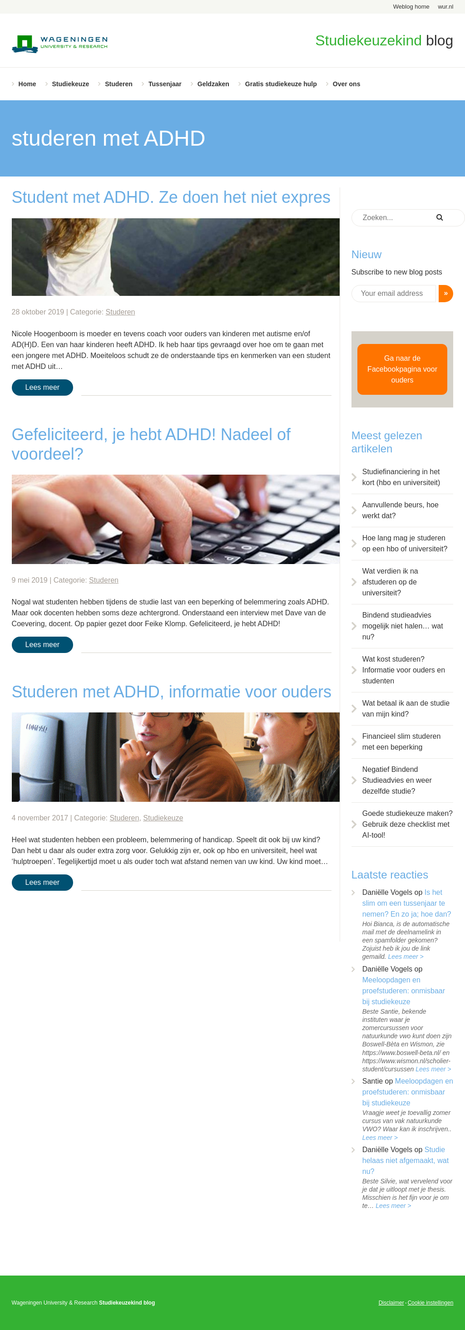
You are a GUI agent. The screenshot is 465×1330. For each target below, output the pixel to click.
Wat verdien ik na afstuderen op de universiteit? (390, 582)
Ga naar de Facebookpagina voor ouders (402, 369)
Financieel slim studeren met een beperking (401, 741)
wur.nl (445, 6)
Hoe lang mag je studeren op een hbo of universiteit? (405, 543)
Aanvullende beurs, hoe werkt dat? (400, 510)
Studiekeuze (70, 84)
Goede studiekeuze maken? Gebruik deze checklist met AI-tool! (407, 824)
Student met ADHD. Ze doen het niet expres (171, 197)
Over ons (347, 84)
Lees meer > (406, 956)
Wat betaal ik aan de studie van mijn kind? (406, 708)
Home (27, 84)
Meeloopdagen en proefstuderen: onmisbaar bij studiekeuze (403, 991)
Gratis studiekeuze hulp (281, 84)
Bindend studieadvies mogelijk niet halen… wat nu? (402, 626)
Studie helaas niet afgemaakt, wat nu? (405, 1160)
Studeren (119, 84)
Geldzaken (213, 84)
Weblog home (411, 6)
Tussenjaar (165, 84)
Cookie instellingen (431, 1303)
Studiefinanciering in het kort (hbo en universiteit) (401, 477)
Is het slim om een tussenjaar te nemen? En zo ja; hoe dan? (406, 903)
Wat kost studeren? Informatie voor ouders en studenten (403, 670)
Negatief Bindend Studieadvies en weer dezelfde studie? (397, 780)
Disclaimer (391, 1303)
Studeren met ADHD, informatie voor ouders (171, 691)
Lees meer (42, 387)
